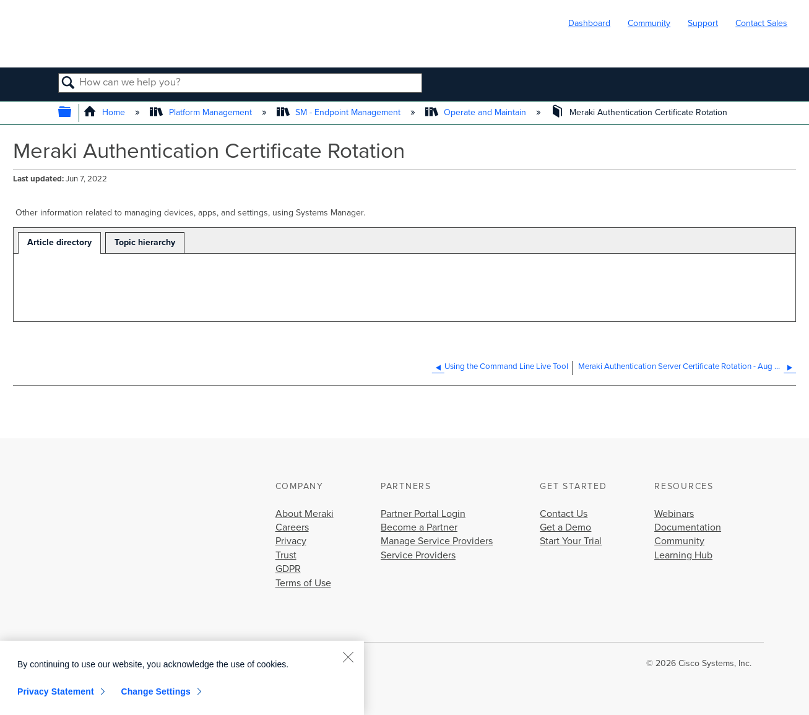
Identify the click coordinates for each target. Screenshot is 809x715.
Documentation (687, 527)
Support (703, 23)
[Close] (348, 657)
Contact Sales (761, 23)
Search (69, 83)
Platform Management (202, 112)
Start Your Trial (571, 541)
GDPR (288, 569)
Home (106, 112)
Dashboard (589, 23)
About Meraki (304, 514)
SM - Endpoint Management (340, 112)
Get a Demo (565, 527)
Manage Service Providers (437, 541)
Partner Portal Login (423, 514)
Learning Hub (683, 555)
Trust (285, 555)
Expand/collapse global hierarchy (73, 113)
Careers (292, 527)
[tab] (59, 243)
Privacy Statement (55, 691)
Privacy (290, 541)
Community (649, 23)
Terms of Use (303, 583)
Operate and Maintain (477, 112)
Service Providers (418, 555)
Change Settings (156, 691)
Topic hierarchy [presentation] (145, 242)
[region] (182, 678)
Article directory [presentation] (59, 242)
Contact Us (563, 514)
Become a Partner (419, 527)
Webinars (674, 514)
